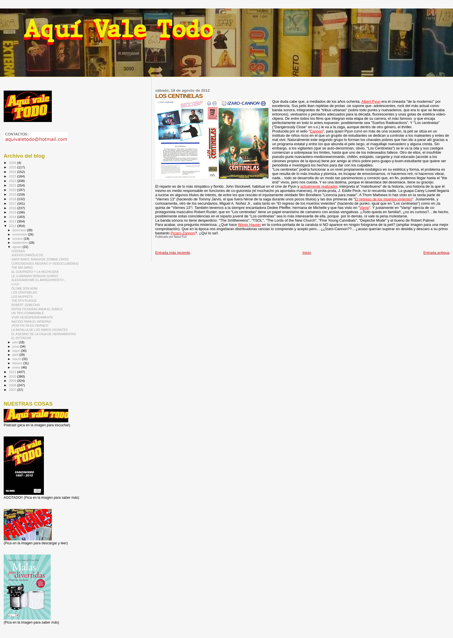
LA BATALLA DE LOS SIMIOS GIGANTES (39, 329)
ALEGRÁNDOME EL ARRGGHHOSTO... (38, 280)
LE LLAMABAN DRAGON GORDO (34, 276)
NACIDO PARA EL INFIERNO (31, 321)
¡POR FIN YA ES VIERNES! (29, 325)
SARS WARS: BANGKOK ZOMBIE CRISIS (40, 259)
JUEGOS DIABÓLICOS (27, 255)
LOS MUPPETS (22, 296)
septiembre (20, 242)
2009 (13, 380)
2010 (13, 376)
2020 (13, 190)
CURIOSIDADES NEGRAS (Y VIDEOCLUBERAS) (45, 263)
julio (15, 342)
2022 (13, 181)
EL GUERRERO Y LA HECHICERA (35, 271)
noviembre (20, 234)
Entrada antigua (436, 253)
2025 (13, 167)
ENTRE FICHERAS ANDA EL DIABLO (37, 309)
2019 (13, 194)
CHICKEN (18, 251)
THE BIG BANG (22, 267)
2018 (13, 199)
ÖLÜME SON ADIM (24, 288)
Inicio (306, 253)
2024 (13, 172)
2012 (13, 226)
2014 (13, 217)
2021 (13, 185)
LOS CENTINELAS (24, 292)
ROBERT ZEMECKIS (25, 305)
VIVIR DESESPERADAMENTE (32, 317)
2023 (13, 176)
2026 (13, 162)
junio (16, 346)
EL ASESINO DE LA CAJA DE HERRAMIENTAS (43, 334)
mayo (16, 350)
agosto (17, 247)
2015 (13, 212)
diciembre (19, 230)
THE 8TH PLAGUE (24, 300)
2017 (13, 203)
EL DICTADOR (21, 338)
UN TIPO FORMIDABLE (27, 313)
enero (17, 367)
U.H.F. (15, 284)
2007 (13, 389)
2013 (13, 221)
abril (15, 354)
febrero (17, 363)
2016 (13, 208)
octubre (18, 238)
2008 (13, 385)
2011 (13, 372)
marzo (17, 359)
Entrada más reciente (172, 253)
